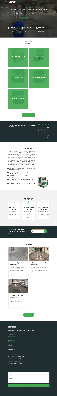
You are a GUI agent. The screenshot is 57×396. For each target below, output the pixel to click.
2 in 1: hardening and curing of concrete (15, 354)
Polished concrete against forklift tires (15, 358)
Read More (13, 274)
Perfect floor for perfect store (14, 361)
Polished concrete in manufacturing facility (16, 363)
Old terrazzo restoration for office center (16, 356)
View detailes (18, 58)
